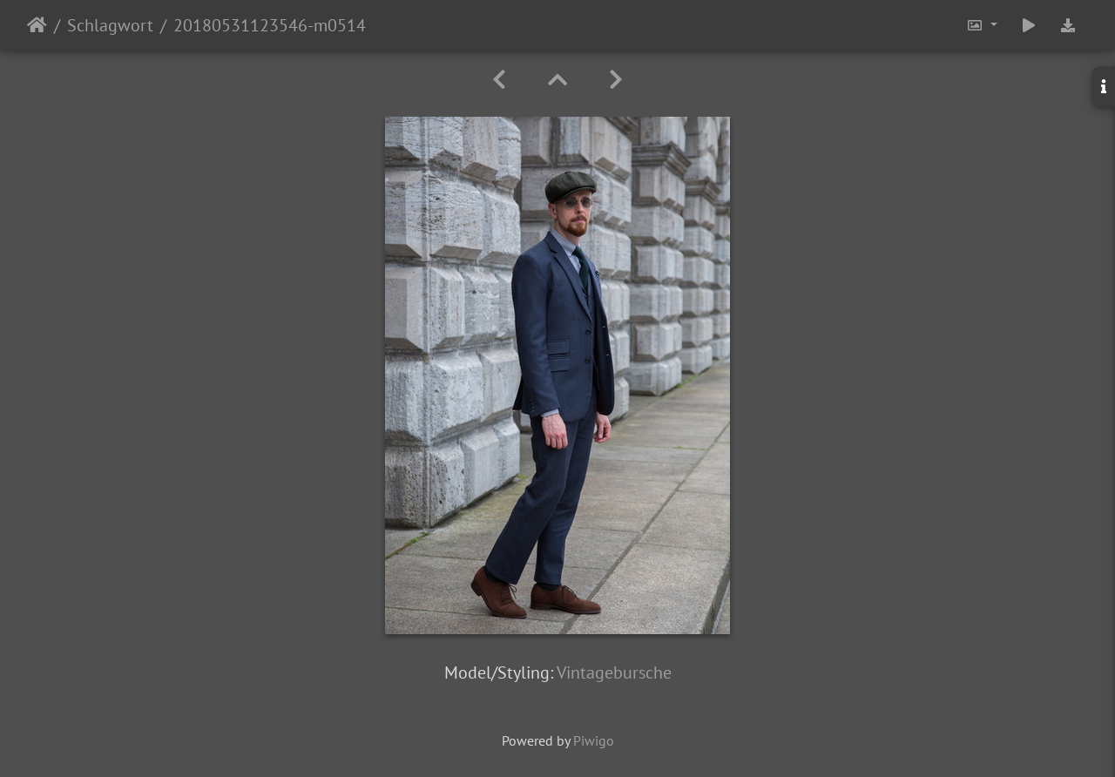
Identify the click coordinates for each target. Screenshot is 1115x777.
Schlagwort (110, 25)
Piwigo (593, 740)
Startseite (37, 25)
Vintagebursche (614, 672)
